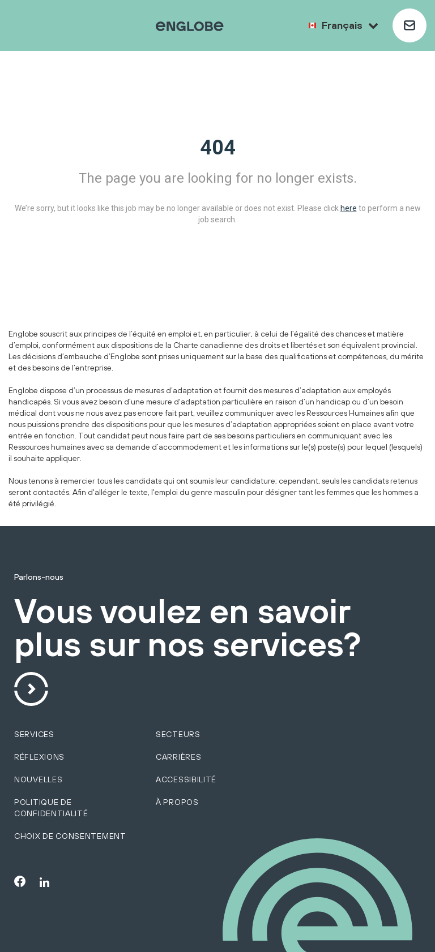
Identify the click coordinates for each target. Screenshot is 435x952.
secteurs (178, 734)
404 (218, 148)
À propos (177, 802)
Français (350, 25)
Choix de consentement (70, 836)
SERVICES (34, 734)
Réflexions (39, 756)
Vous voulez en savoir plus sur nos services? (187, 628)
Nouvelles (38, 779)
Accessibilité (186, 779)
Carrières (178, 756)
